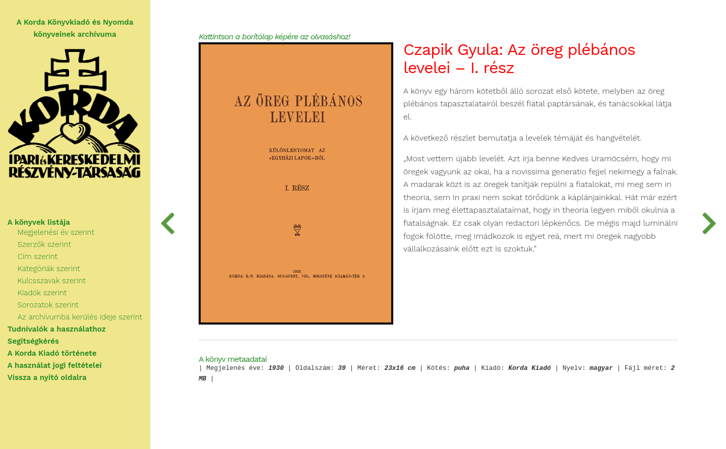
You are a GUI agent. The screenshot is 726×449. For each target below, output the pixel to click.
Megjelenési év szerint (56, 232)
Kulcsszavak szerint (52, 281)
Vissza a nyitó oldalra (47, 377)
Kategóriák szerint (49, 269)
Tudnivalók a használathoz (57, 329)
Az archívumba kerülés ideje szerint (80, 317)
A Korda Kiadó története (52, 353)
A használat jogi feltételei (55, 365)
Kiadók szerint (43, 293)
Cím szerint (38, 257)
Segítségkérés (33, 341)
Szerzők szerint (45, 244)
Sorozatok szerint (48, 305)
